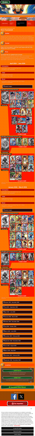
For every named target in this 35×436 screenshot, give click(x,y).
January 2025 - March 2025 (11, 316)
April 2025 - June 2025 (10, 312)
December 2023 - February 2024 (12, 336)
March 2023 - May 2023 (10, 350)
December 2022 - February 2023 (12, 355)
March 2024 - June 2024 (10, 331)
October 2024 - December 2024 (12, 321)
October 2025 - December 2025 (12, 302)
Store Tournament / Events (21, 23)
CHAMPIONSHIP (5, 23)
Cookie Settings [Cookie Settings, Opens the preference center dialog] (17, 434)
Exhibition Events (12, 22)
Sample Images (8, 86)
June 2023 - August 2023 (10, 345)
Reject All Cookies (17, 431)
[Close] (31, 408)
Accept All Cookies (17, 428)
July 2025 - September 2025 (11, 307)
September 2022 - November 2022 (13, 360)
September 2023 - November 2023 (13, 340)
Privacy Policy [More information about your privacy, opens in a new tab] (17, 425)
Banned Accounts (29, 23)
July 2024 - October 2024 (10, 326)
